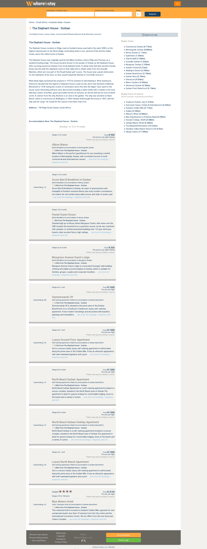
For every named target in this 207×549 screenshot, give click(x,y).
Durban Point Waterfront (141, 88)
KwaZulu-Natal (55, 22)
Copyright (61, 536)
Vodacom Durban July (140, 102)
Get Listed (39, 540)
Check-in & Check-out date (104, 11)
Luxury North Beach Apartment (70, 461)
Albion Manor (60, 144)
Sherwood (135, 79)
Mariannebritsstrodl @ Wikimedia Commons (85, 34)
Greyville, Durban (137, 61)
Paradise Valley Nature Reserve (144, 129)
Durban (67, 22)
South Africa (41, 22)
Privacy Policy (61, 542)
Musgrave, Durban (138, 64)
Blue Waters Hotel (62, 501)
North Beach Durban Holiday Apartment (75, 422)
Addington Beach (137, 70)
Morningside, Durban (139, 50)
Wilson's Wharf (136, 114)
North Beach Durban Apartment (70, 379)
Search (152, 14)
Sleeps (138, 11)
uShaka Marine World (139, 123)
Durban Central (136, 67)
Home (31, 22)
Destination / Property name (57, 11)
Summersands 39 (62, 297)
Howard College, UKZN (140, 120)
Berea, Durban (136, 52)
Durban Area (135, 76)
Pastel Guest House (64, 214)
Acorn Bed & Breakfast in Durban (71, 179)
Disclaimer (61, 539)
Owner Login (123, 540)
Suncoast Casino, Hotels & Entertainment (148, 105)
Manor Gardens (137, 82)
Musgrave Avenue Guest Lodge (71, 257)
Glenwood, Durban (138, 85)
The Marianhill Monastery (141, 126)
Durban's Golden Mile (139, 108)
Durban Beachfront (138, 73)
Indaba (133, 111)
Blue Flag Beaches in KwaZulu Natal (146, 117)
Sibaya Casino (137, 132)
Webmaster (61, 533)
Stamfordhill (135, 58)
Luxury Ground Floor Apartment (71, 339)
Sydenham (135, 56)
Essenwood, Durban (139, 47)
